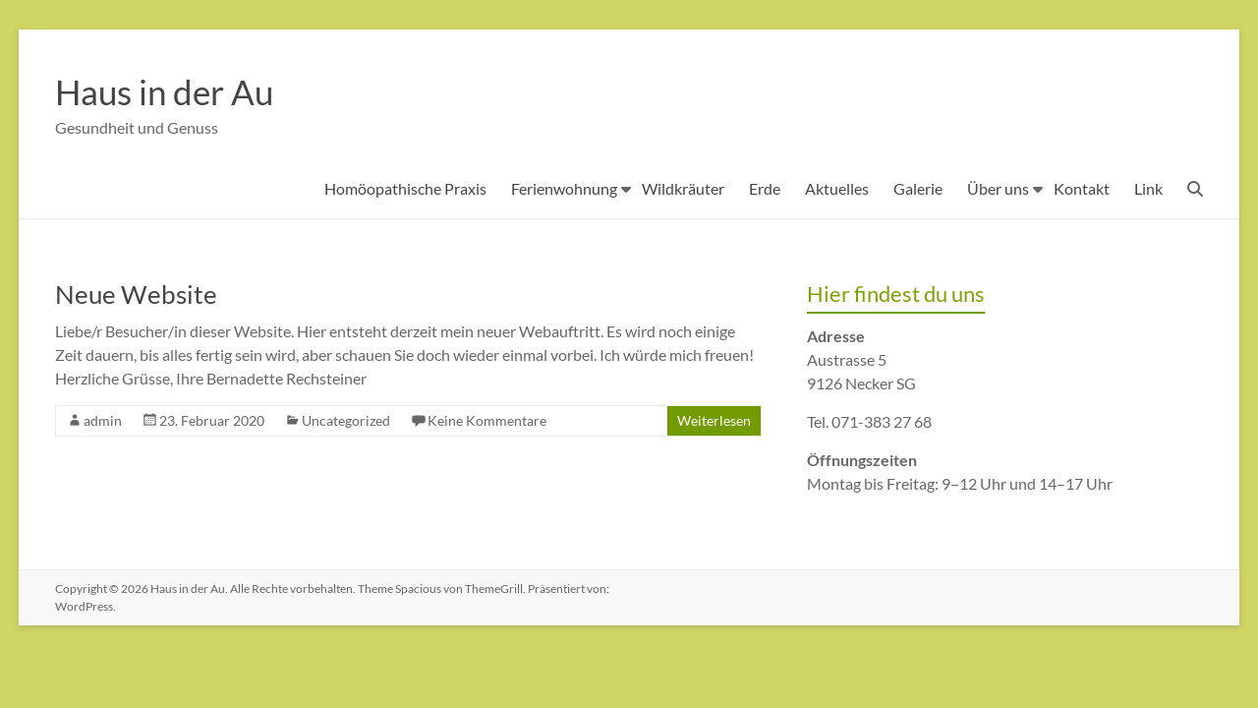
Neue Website (136, 294)
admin (103, 420)
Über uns (998, 188)
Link (1148, 188)
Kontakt (1082, 188)
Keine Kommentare (487, 420)
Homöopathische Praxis (405, 188)
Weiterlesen (714, 420)
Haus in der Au (167, 91)
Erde (764, 188)
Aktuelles (837, 188)
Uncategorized (346, 420)
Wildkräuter (683, 188)
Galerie (918, 188)
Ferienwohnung (564, 188)
